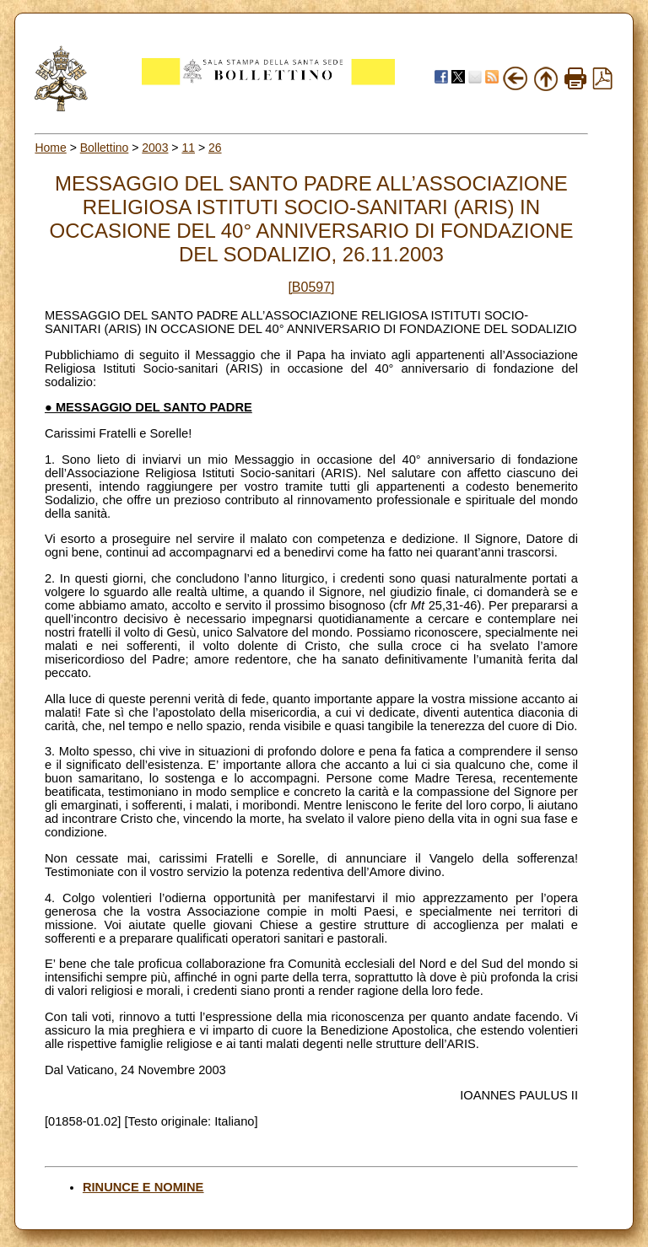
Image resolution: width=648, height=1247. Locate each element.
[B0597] (311, 287)
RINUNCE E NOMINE (143, 1187)
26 (215, 147)
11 (188, 147)
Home (50, 147)
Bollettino (104, 147)
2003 (155, 147)
